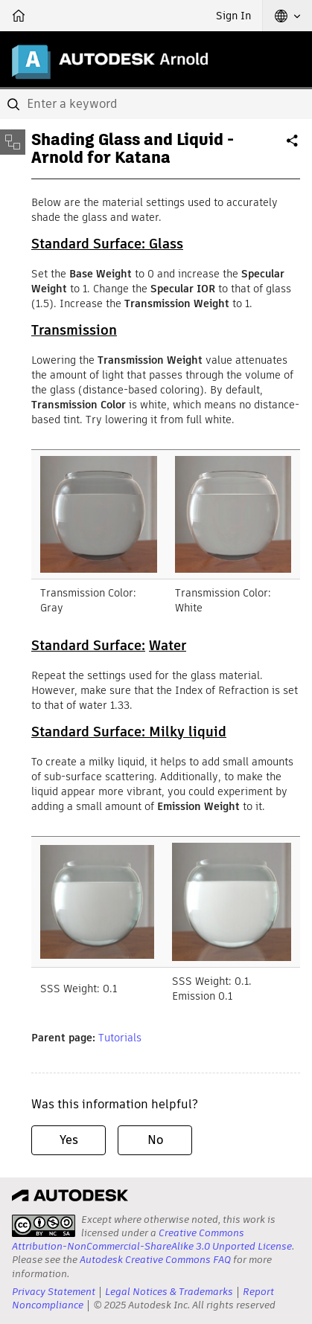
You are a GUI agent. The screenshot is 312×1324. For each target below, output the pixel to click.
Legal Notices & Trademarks (169, 1292)
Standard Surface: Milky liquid (128, 731)
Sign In (233, 15)
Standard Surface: (88, 645)
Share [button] (293, 146)
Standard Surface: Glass (107, 243)
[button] (287, 15)
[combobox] (156, 104)
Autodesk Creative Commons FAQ (155, 1260)
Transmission (74, 330)
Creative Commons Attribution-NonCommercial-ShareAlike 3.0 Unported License (152, 1239)
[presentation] (43, 1226)
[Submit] (15, 104)
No (155, 1139)
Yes (69, 1139)
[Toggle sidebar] (12, 142)
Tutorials (119, 1037)
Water (167, 645)
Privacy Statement (53, 1292)
